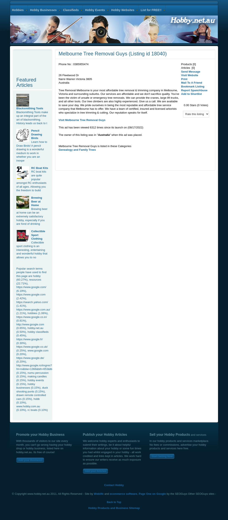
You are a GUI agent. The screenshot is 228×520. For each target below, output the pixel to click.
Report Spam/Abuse (194, 90)
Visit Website (189, 75)
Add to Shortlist (191, 94)
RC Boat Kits (39, 168)
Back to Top (114, 502)
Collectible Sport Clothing (38, 235)
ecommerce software (123, 493)
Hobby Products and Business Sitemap (114, 508)
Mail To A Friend (191, 82)
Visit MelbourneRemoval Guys (82, 120)
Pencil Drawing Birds (36, 134)
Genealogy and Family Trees (77, 149)
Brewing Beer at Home (36, 201)
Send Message (190, 71)
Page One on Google (152, 493)
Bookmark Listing (192, 86)
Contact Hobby (114, 485)
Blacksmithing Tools (29, 108)
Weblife (99, 493)
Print (184, 79)
